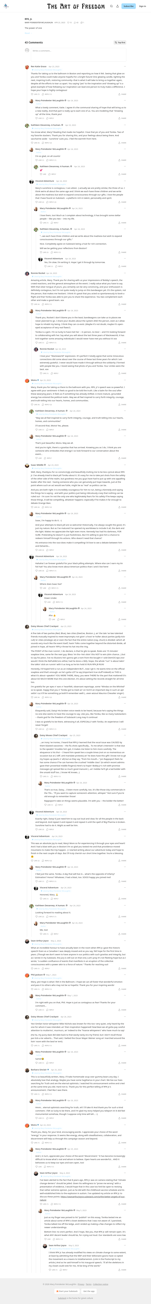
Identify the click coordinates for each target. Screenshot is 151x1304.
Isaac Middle (37, 464)
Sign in (142, 6)
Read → (28, 33)
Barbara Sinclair (39, 1069)
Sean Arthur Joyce (40, 940)
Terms (88, 1284)
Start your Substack (67, 1291)
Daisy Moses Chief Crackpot (45, 626)
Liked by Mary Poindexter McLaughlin (47, 70)
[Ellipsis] (125, 66)
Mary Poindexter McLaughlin (39, 22)
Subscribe (129, 6)
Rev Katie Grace (38, 66)
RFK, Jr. (28, 19)
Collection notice (100, 1284)
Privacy (81, 1284)
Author (39, 104)
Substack (62, 1298)
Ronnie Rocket (38, 273)
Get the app (89, 1291)
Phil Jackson (37, 974)
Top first (120, 42)
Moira (34, 380)
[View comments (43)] (76, 22)
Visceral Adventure (44, 180)
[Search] (111, 6)
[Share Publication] (117, 6)
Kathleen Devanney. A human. (46, 125)
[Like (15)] (69, 22)
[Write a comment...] (78, 54)
